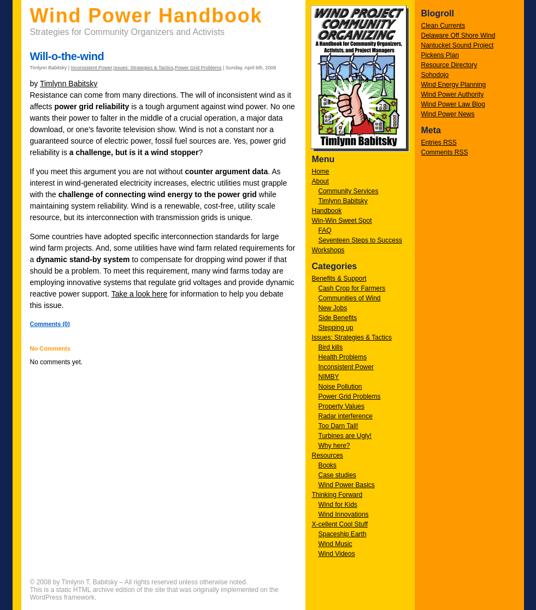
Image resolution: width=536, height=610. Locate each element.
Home (320, 171)
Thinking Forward (337, 495)
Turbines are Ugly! (345, 436)
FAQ (325, 230)
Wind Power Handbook (146, 15)
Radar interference (346, 416)
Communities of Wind (350, 298)
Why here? (334, 445)
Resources (327, 455)
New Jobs (333, 308)
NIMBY (329, 377)
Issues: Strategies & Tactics (352, 337)
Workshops (328, 250)
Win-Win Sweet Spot (342, 220)
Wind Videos (337, 554)
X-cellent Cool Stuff (340, 524)
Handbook (327, 211)
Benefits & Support (339, 278)
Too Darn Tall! (338, 426)
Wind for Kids (338, 504)
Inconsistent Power (346, 367)
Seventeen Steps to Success (360, 240)
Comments (444, 152)
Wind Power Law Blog (453, 104)
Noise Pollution (340, 386)
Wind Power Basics (347, 485)
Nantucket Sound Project (457, 45)
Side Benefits (338, 318)
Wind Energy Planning (453, 84)
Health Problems (343, 357)
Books (328, 465)
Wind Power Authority (452, 94)
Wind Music (335, 544)
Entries (439, 142)
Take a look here (139, 293)
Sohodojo (435, 75)
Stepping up (336, 327)
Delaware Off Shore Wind (458, 35)
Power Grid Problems (350, 396)
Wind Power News (448, 114)
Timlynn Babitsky (343, 201)
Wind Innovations (344, 514)
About (320, 181)
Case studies (337, 475)
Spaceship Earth (343, 534)
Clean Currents (443, 25)
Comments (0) (50, 324)
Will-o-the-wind (67, 56)
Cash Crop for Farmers (352, 288)
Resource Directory (449, 65)
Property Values (342, 406)
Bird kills (331, 347)
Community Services (349, 191)
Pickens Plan (440, 55)
